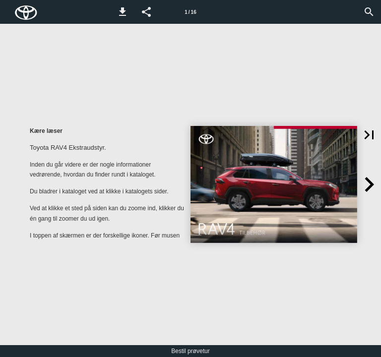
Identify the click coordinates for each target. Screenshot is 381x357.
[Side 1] (190, 12)
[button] (122, 12)
